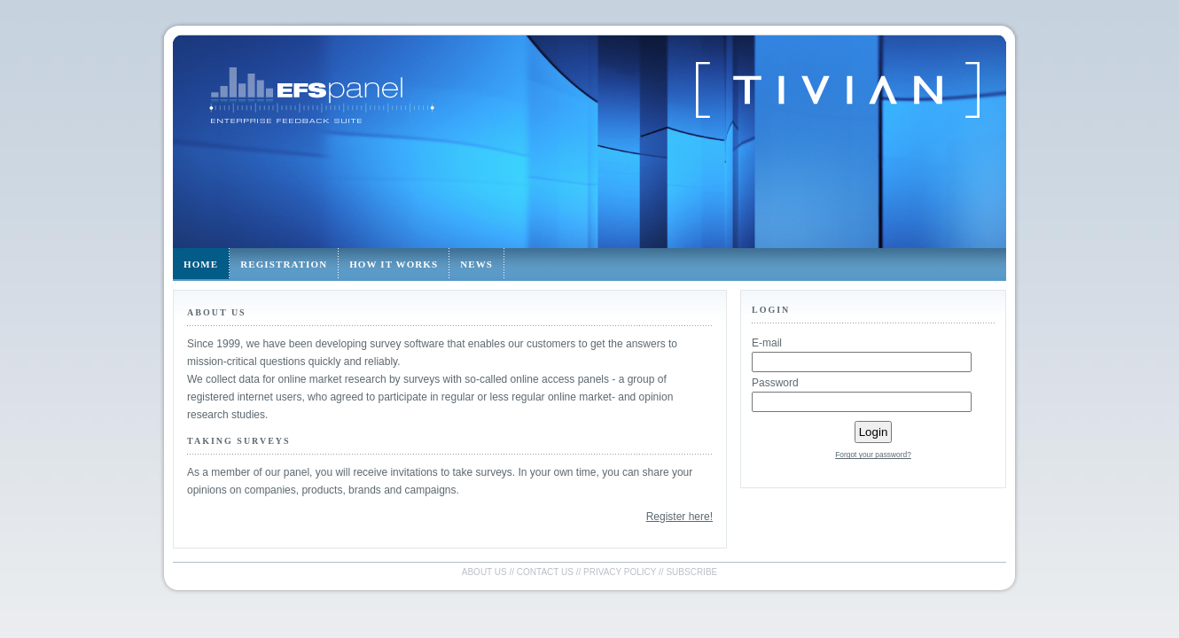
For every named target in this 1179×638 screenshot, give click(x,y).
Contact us (545, 572)
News (476, 264)
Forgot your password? (873, 454)
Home (200, 264)
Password (775, 383)
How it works (393, 264)
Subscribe (691, 572)
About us (484, 572)
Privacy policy (619, 572)
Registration (283, 264)
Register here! (679, 516)
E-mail (767, 343)
